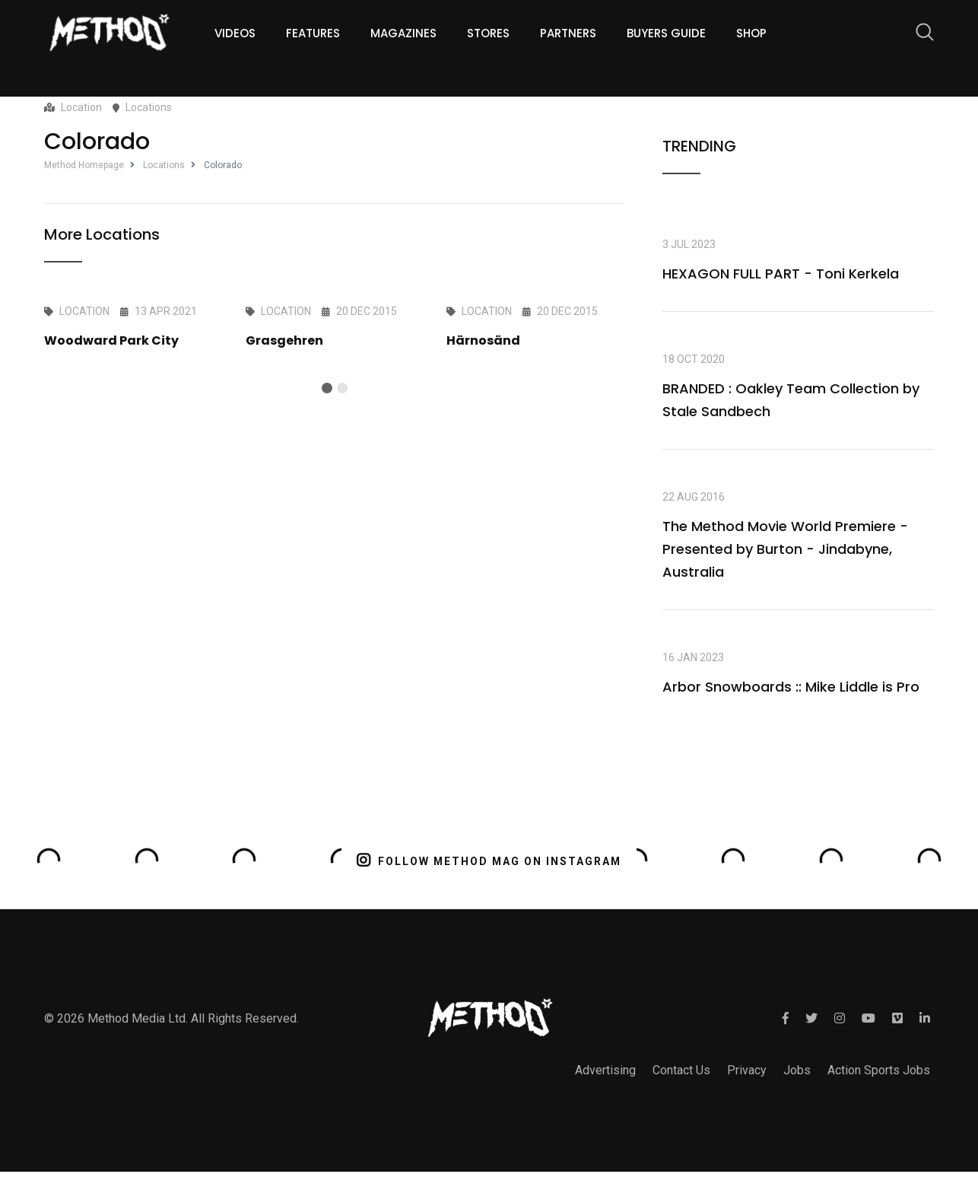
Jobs (797, 1070)
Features (313, 33)
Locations (164, 165)
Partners (568, 33)
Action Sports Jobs (878, 1070)
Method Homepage (84, 165)
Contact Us (681, 1070)
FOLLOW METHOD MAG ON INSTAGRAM (489, 859)
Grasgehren (284, 340)
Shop (751, 33)
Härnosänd (483, 340)
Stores (488, 33)
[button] (327, 388)
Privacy (747, 1070)
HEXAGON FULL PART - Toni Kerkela (780, 273)
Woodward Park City (111, 340)
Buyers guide (666, 33)
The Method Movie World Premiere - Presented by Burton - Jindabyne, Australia (785, 549)
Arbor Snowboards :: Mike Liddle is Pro (790, 686)
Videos (235, 33)
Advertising (605, 1070)
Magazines (403, 33)
